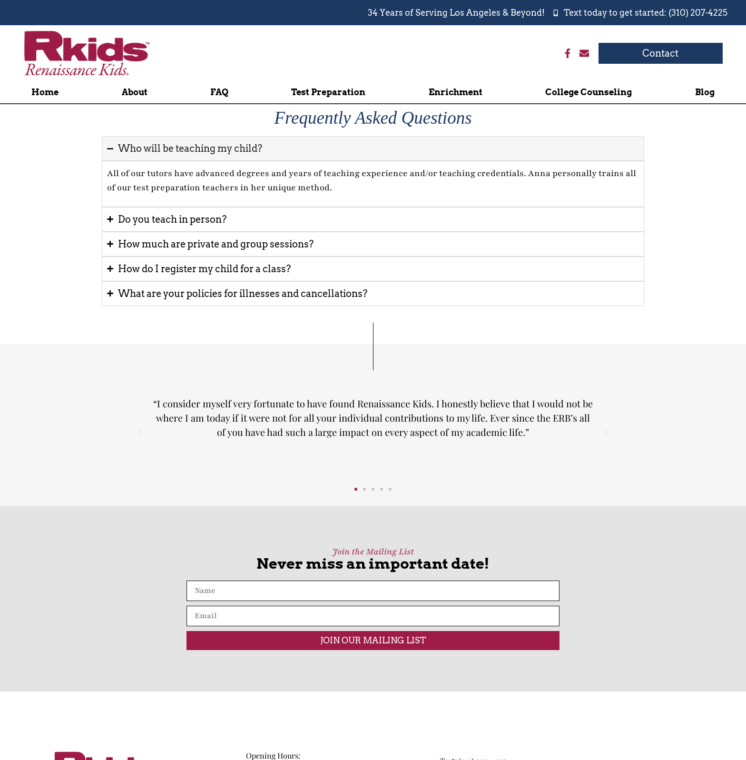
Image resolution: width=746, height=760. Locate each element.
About (134, 92)
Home (45, 92)
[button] (140, 432)
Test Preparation (328, 92)
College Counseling (588, 92)
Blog (705, 92)
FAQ (219, 92)
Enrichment (455, 92)
